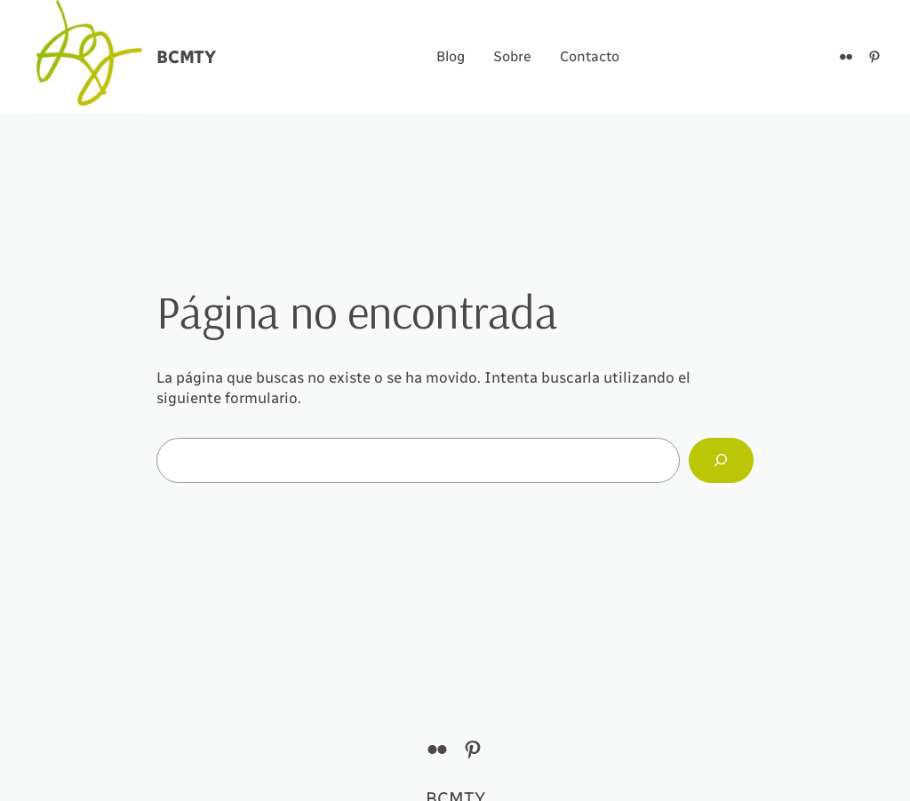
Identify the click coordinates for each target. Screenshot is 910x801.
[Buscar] (721, 460)
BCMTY (186, 56)
